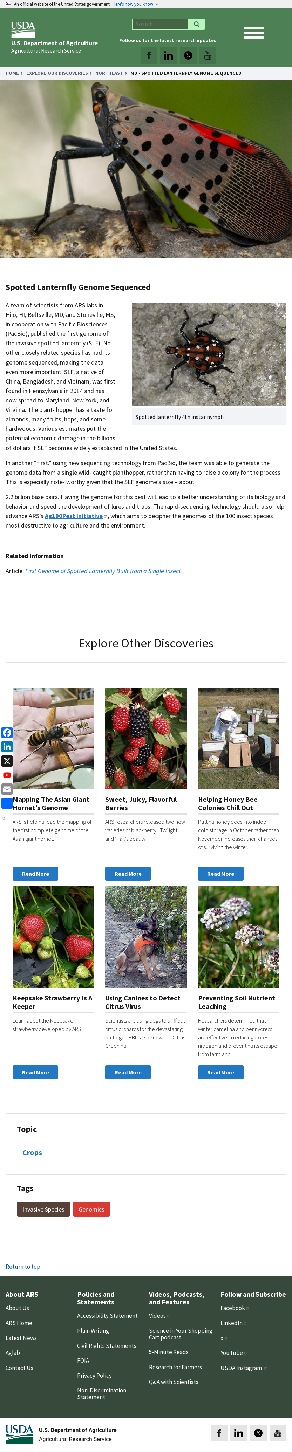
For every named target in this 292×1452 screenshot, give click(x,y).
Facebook (235, 1308)
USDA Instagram (244, 1368)
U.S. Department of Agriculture (54, 43)
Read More (35, 873)
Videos (160, 1315)
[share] (5, 802)
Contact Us (19, 1368)
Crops (32, 1152)
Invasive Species (43, 1209)
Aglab (13, 1353)
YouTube (234, 1353)
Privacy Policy (94, 1375)
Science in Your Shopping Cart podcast (180, 1334)
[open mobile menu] (254, 33)
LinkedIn (233, 1323)
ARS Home (19, 1323)
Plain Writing (93, 1331)
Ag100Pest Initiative (76, 516)
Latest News (21, 1338)
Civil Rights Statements (106, 1346)
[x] (5, 760)
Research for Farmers (175, 1367)
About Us (17, 1308)
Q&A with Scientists (173, 1382)
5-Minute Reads (169, 1352)
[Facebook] (5, 732)
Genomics (91, 1209)
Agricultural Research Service (46, 50)
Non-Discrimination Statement (101, 1393)
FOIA (83, 1360)
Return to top (23, 1266)
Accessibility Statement (107, 1315)
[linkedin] (5, 746)
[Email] (5, 788)
